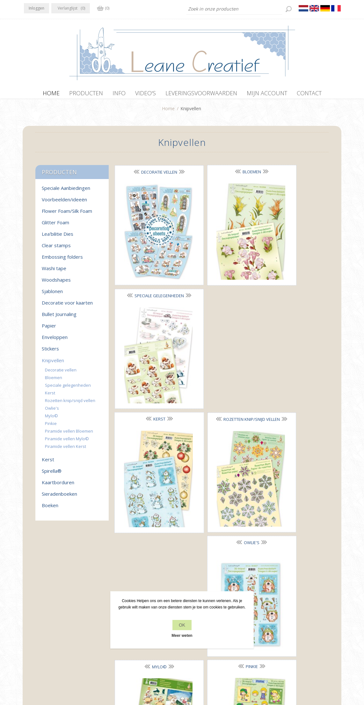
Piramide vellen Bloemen (69, 434)
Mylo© (148, 366)
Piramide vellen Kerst (65, 449)
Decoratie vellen (148, 175)
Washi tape (54, 271)
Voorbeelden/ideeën (64, 202)
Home (168, 112)
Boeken (50, 508)
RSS (55, 608)
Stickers (50, 352)
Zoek (268, 621)
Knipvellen (53, 363)
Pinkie (219, 365)
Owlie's (289, 270)
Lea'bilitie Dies (57, 237)
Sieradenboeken (59, 497)
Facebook (29, 608)
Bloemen (219, 175)
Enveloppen (55, 340)
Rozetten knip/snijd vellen (70, 403)
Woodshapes (56, 283)
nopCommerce (158, 671)
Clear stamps (56, 248)
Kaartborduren (58, 485)
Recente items (278, 609)
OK (182, 625)
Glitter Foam (55, 225)
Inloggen (36, 8)
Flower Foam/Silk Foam (67, 214)
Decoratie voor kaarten (67, 306)
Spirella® (52, 474)
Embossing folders (62, 260)
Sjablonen (52, 294)
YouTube (67, 608)
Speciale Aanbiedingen (66, 191)
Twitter (42, 608)
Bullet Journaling (59, 317)
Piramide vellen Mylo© (67, 442)
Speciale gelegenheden (68, 388)
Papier (49, 329)
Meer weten (181, 635)
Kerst (148, 270)
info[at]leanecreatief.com (50, 635)
